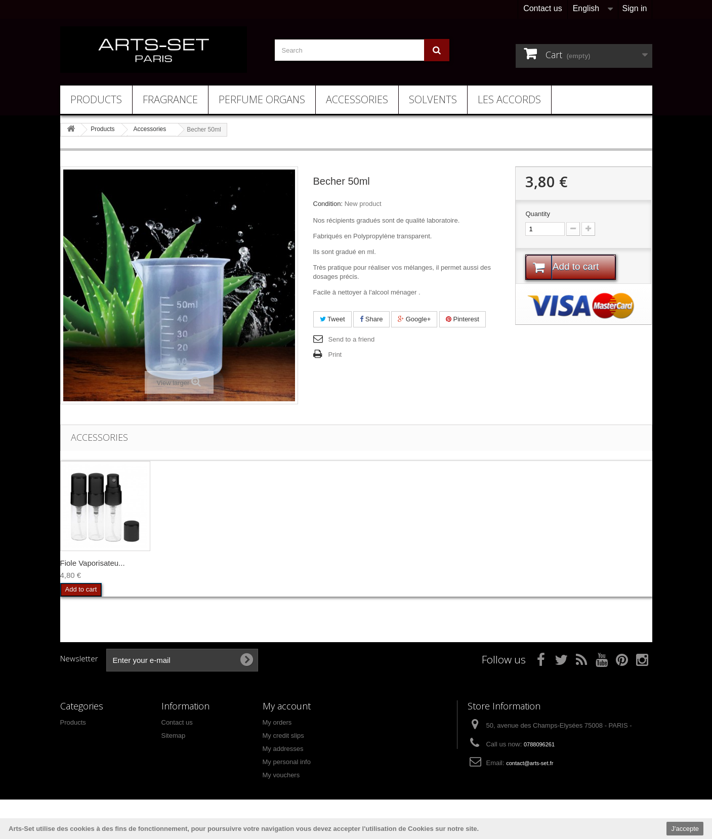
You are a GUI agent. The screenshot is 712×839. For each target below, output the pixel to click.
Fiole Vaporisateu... (293, 563)
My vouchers (281, 775)
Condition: (328, 203)
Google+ (414, 319)
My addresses (283, 748)
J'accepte (685, 828)
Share (371, 319)
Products (96, 99)
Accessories (357, 99)
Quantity (537, 214)
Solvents (433, 99)
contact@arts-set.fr (529, 763)
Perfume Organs (262, 99)
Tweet (332, 319)
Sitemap (173, 735)
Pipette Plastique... (192, 563)
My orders (277, 722)
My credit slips (283, 735)
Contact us (542, 8)
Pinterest (462, 319)
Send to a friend (351, 339)
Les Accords (509, 99)
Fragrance (170, 99)
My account (287, 706)
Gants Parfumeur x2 (94, 563)
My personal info (287, 762)
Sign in (634, 8)
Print (335, 354)
